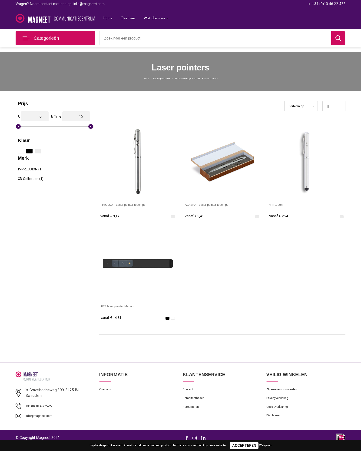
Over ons (128, 18)
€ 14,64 (112, 318)
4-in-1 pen (277, 204)
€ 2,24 (279, 216)
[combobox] (215, 38)
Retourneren (192, 412)
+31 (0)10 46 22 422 (328, 4)
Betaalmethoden (195, 402)
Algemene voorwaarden (284, 392)
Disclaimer (274, 422)
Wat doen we (154, 18)
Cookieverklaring (278, 412)
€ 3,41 (195, 216)
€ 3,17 (110, 216)
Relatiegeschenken (150, 78)
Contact (189, 392)
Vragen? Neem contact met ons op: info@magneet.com (60, 4)
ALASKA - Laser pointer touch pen (213, 204)
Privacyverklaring (279, 402)
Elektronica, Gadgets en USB (190, 78)
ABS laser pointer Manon (121, 307)
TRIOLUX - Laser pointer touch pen (129, 204)
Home (108, 18)
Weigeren (265, 445)
